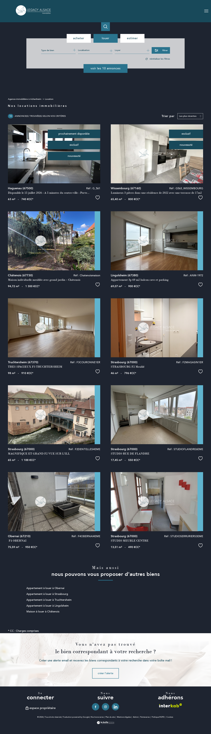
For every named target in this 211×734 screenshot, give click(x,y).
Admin (135, 717)
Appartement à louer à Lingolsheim (47, 606)
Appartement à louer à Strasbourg (47, 594)
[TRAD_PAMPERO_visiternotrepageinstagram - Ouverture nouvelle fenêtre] (105, 706)
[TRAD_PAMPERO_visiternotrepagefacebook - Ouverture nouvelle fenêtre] (95, 706)
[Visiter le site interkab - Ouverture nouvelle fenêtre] (170, 705)
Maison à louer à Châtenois (42, 611)
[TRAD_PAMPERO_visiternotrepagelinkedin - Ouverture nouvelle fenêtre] (115, 706)
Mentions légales (124, 717)
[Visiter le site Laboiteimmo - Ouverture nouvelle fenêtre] (105, 723)
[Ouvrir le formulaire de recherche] (161, 50)
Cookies (169, 717)
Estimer (132, 38)
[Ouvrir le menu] (206, 11)
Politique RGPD (158, 717)
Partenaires (145, 717)
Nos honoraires (97, 717)
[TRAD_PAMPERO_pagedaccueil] (33, 15)
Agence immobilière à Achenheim (24, 99)
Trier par (168, 116)
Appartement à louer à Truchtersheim (49, 600)
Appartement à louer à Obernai (45, 588)
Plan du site (110, 717)
